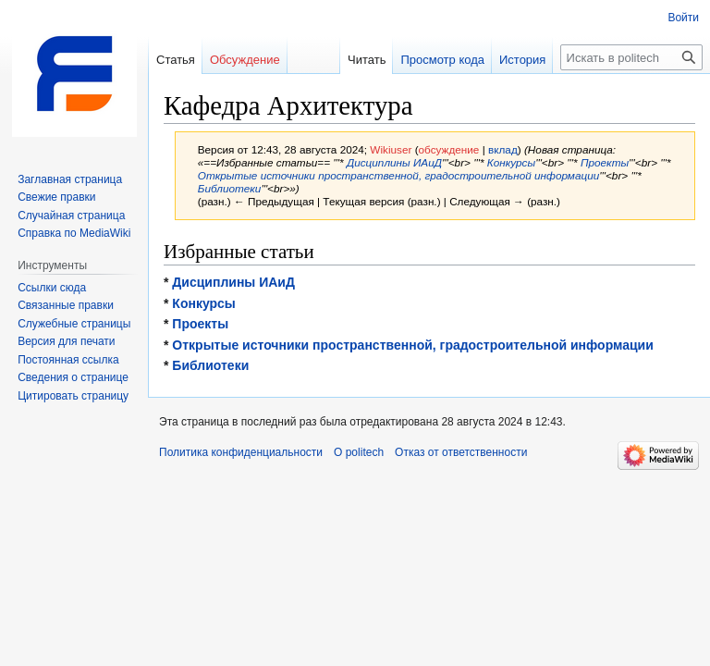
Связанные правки (66, 305)
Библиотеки (230, 188)
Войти (683, 17)
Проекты (605, 162)
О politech (359, 452)
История (522, 60)
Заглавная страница (70, 179)
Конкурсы (511, 162)
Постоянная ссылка (68, 359)
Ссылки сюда (52, 287)
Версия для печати (66, 341)
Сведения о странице (73, 377)
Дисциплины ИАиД (394, 162)
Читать (367, 60)
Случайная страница (71, 215)
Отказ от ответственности (461, 452)
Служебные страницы (74, 323)
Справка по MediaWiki (74, 233)
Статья (175, 60)
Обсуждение (245, 60)
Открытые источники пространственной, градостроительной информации (399, 175)
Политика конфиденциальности (241, 452)
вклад (503, 149)
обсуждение (449, 149)
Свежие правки (56, 197)
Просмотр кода (442, 60)
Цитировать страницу (73, 395)
